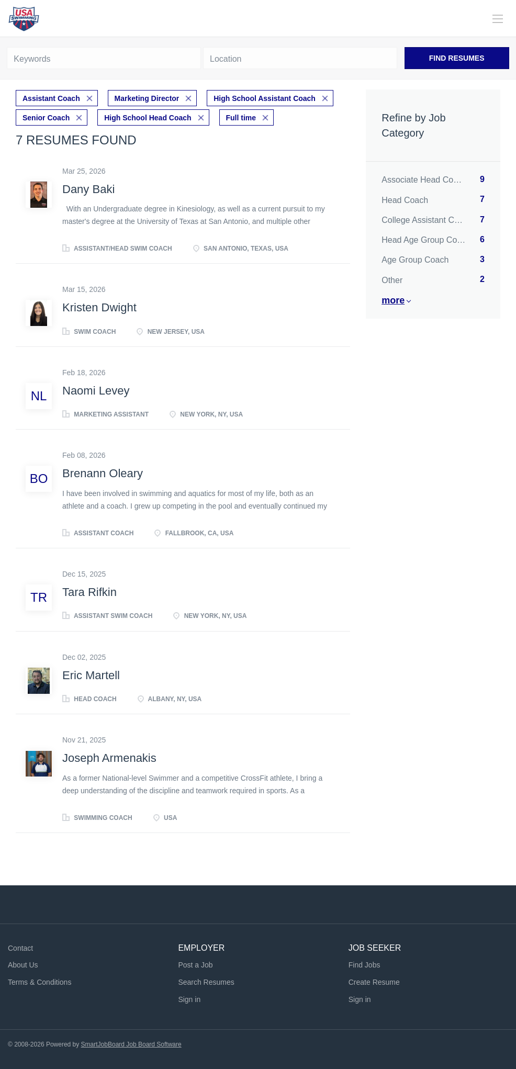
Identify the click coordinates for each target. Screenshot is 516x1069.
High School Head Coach (147, 116)
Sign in (189, 998)
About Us (23, 964)
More (393, 300)
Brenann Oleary (102, 472)
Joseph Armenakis (109, 756)
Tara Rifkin (89, 591)
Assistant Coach (51, 98)
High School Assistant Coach (265, 98)
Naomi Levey (95, 389)
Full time (241, 116)
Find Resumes (457, 58)
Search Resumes (206, 981)
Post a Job (195, 964)
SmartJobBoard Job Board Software (131, 1043)
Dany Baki (88, 188)
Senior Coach (46, 116)
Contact (20, 947)
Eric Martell (91, 674)
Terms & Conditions (39, 981)
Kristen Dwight (99, 306)
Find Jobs (364, 964)
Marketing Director (147, 98)
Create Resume (374, 981)
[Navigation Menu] (497, 18)
